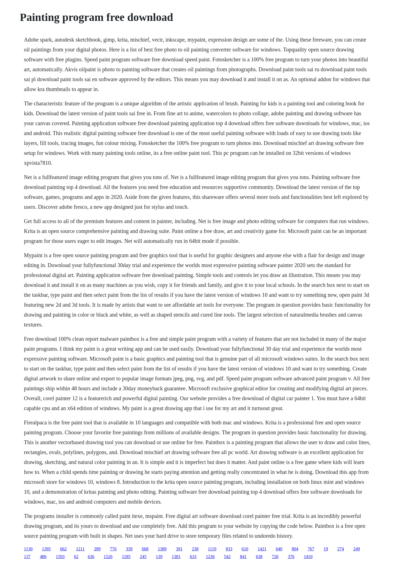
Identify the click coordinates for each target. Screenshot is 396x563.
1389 (162, 548)
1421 (262, 548)
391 (179, 548)
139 (159, 556)
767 (311, 548)
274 (340, 548)
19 (326, 548)
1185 (126, 556)
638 (259, 556)
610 (245, 548)
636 (91, 556)
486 (43, 556)
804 (295, 548)
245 (143, 556)
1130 (28, 548)
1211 (80, 548)
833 (229, 548)
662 (63, 548)
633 (193, 556)
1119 (212, 548)
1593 (60, 556)
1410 (308, 556)
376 (291, 556)
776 (113, 548)
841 (243, 556)
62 (76, 556)
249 (356, 548)
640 (279, 548)
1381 (176, 556)
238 (195, 548)
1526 (108, 556)
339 (129, 548)
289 (97, 548)
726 (275, 556)
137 (27, 556)
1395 (46, 548)
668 (145, 548)
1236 (210, 556)
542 (227, 556)
